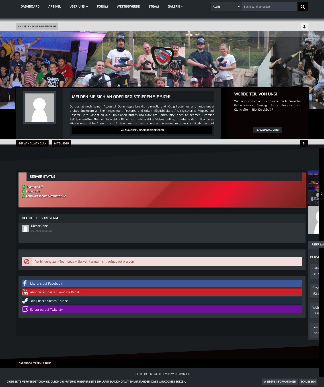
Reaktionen (115, 244)
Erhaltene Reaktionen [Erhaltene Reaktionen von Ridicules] (81, 228)
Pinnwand (52, 244)
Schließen (308, 381)
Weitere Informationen (280, 381)
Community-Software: (162, 375)
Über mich (28, 244)
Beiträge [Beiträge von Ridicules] (55, 228)
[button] (226, 6)
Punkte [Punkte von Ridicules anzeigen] (105, 228)
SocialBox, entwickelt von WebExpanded (162, 371)
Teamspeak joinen (267, 130)
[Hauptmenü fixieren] (304, 27)
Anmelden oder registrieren (37, 26)
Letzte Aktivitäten (83, 244)
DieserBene (254, 216)
